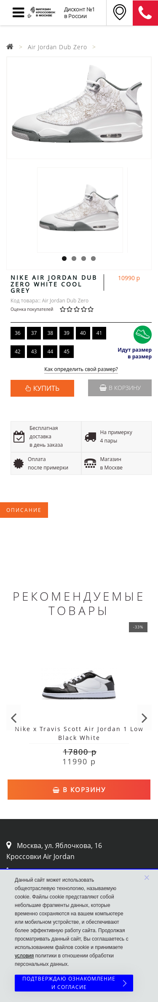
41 (99, 333)
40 (83, 333)
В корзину (120, 388)
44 (50, 351)
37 (34, 333)
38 (50, 333)
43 (34, 351)
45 (67, 351)
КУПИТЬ (46, 388)
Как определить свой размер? (81, 369)
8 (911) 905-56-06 (145, 13)
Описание (24, 510)
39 (67, 333)
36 (18, 333)
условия (24, 956)
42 (18, 351)
